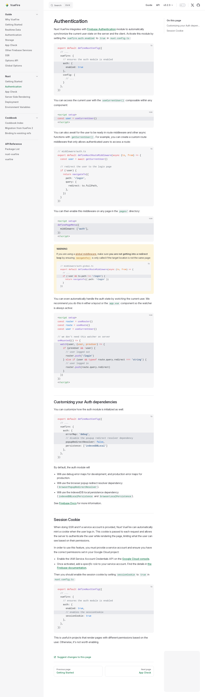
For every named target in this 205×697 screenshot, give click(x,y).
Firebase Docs (68, 503)
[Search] (61, 5)
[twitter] (192, 5)
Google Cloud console (135, 558)
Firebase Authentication (101, 29)
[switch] (182, 5)
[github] (198, 5)
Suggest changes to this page (72, 657)
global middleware (85, 254)
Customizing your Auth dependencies (183, 25)
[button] (21, 14)
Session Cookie (175, 30)
